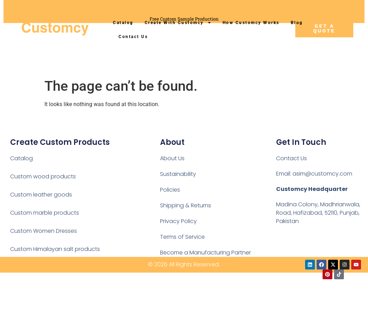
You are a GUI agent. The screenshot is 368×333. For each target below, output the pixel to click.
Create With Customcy (178, 22)
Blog (297, 22)
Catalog (123, 22)
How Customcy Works (251, 22)
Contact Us (133, 36)
